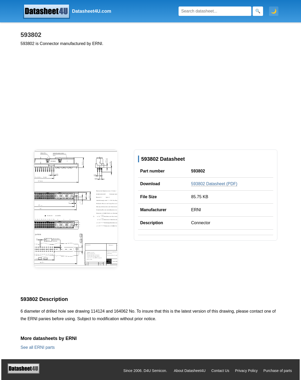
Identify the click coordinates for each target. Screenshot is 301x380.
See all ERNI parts (38, 347)
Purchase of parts (277, 371)
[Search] (215, 11)
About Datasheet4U (190, 371)
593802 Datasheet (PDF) (214, 184)
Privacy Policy (246, 371)
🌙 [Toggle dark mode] (274, 11)
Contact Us (220, 371)
